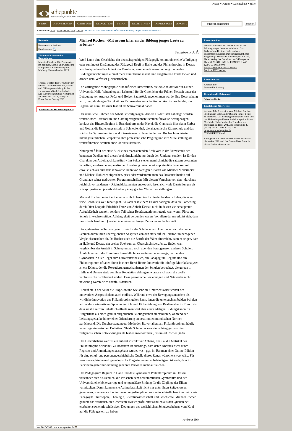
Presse (215, 3)
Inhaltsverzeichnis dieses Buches (220, 67)
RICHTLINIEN (141, 23)
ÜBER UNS (84, 23)
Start (52, 30)
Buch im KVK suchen (215, 70)
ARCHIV (182, 23)
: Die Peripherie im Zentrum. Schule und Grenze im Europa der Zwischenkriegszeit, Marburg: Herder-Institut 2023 (56, 66)
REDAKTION (104, 23)
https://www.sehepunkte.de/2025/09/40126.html (217, 131)
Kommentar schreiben (49, 45)
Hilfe (253, 3)
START (43, 23)
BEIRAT (122, 23)
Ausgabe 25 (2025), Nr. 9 (70, 30)
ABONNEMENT (63, 23)
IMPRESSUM (163, 23)
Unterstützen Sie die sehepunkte (56, 109)
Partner (226, 3)
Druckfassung (47, 49)
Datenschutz (240, 3)
